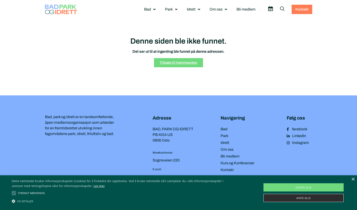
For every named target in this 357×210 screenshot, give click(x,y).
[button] (31, 193)
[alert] (178, 192)
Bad (150, 9)
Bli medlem (246, 9)
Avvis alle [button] (304, 198)
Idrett (193, 9)
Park (171, 9)
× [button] (353, 179)
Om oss (218, 9)
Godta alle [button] (304, 187)
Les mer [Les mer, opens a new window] (99, 186)
